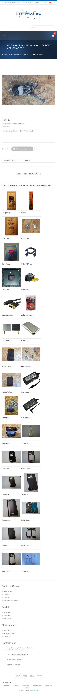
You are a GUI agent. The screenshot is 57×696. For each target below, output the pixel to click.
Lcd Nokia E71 (7, 341)
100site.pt (35, 690)
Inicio (5, 54)
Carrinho (6, 594)
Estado (4, 127)
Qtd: (3, 149)
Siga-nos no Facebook (13, 665)
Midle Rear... (25, 520)
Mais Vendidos (8, 618)
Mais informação (10, 160)
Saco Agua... (6, 264)
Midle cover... (26, 469)
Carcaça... (25, 341)
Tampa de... (25, 443)
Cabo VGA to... (26, 264)
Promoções (7, 612)
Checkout (6, 597)
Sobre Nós (7, 630)
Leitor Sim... (25, 238)
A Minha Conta (8, 591)
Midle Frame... (26, 546)
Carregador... (26, 392)
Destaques (7, 685)
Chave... (24, 213)
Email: (9, 654)
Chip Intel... (6, 289)
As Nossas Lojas (9, 633)
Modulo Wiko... (7, 366)
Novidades (7, 615)
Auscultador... (26, 366)
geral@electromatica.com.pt (12, 2)
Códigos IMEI (8, 636)
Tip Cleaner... (6, 238)
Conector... (25, 289)
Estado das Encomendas (11, 600)
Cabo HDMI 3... (27, 315)
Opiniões (26, 160)
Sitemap (28, 687)
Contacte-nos (48, 685)
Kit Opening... (7, 213)
